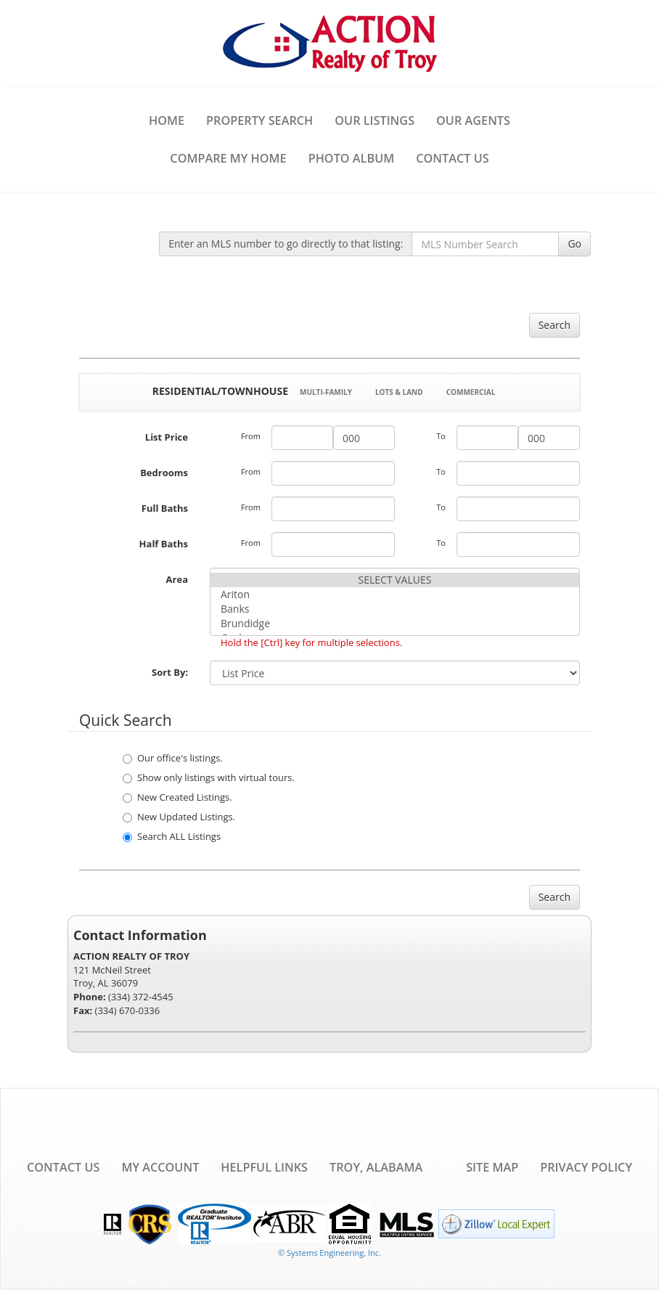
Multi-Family (326, 392)
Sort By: (170, 672)
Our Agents (473, 120)
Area (177, 579)
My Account (160, 1167)
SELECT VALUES (394, 580)
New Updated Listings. (179, 816)
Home (166, 120)
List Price (166, 437)
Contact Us (452, 158)
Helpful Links (264, 1167)
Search (554, 325)
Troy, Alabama (376, 1167)
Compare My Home (228, 158)
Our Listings (374, 120)
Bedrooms (164, 472)
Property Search (259, 120)
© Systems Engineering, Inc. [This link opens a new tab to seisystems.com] (329, 1252)
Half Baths (163, 543)
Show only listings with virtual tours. (209, 777)
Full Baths (165, 508)
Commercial (471, 392)
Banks (394, 609)
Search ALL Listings (172, 836)
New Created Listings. (177, 797)
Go (574, 243)
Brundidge (394, 623)
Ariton (394, 594)
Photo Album (351, 158)
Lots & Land (399, 392)
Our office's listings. (173, 757)
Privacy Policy (586, 1167)
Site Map (492, 1167)
